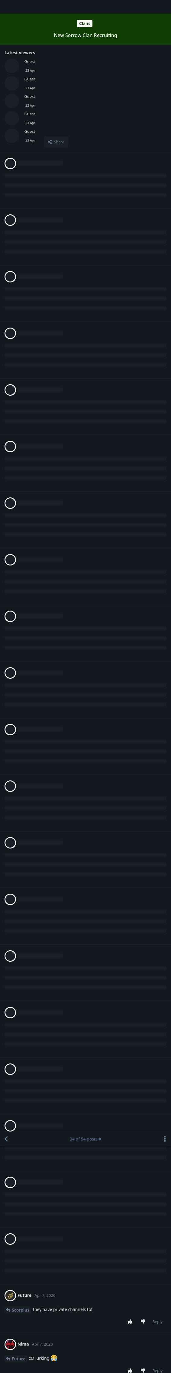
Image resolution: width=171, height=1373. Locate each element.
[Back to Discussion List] (6, 7)
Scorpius (20, 178)
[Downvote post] (144, 189)
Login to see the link (76, 1280)
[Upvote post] (131, 189)
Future (18, 226)
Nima (17, 339)
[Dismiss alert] (142, 1360)
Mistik (18, 708)
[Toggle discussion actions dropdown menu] (165, 7)
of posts (85, 7)
